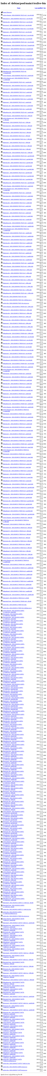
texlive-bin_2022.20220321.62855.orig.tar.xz (15, 1067)
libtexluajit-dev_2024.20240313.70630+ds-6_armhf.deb (18, 377)
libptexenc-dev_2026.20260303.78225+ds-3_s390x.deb (18, 286)
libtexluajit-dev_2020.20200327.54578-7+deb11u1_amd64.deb (13, 1030)
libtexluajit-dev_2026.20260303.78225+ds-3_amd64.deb (18, 236)
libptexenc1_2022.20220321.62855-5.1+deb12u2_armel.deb (12, 634)
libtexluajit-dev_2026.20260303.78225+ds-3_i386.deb (17, 126)
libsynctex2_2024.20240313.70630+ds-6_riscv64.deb (17, 347)
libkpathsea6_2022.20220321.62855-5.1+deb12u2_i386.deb (13, 805)
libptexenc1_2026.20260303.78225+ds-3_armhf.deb (17, 213)
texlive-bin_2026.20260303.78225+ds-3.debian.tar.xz (17, 300)
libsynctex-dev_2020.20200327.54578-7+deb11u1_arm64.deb (13, 932)
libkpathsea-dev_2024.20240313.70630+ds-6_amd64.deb (18, 594)
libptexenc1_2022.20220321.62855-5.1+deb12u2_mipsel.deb (12, 731)
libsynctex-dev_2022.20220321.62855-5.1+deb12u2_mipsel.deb (13, 728)
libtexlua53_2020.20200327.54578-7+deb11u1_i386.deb (18, 959)
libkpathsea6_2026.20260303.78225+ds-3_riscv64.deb (17, 38)
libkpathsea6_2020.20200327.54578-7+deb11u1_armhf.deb (13, 1016)
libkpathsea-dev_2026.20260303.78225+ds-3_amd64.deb (18, 263)
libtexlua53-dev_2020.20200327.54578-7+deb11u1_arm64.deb (13, 926)
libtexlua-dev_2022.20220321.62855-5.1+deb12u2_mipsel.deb (13, 721)
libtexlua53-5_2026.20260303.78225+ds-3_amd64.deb (17, 239)
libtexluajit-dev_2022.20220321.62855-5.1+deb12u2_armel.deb (13, 618)
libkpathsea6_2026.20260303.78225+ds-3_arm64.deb (17, 109)
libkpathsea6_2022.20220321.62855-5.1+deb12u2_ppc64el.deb (13, 835)
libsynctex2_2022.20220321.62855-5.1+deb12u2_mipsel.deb (12, 725)
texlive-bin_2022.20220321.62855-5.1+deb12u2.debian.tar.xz (12, 912)
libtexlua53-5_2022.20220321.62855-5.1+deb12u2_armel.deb (13, 621)
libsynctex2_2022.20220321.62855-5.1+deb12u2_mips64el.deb (12, 695)
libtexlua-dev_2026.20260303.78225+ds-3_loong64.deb (18, 52)
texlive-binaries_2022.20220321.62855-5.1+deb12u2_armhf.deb (13, 648)
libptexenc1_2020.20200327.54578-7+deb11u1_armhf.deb (18, 1010)
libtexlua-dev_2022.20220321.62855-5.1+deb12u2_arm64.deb (13, 849)
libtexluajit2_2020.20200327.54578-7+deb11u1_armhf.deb (13, 989)
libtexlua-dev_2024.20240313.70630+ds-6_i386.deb (17, 534)
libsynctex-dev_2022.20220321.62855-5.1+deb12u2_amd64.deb (13, 765)
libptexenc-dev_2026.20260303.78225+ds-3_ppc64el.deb (18, 176)
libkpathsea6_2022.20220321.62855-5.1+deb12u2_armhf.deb (13, 678)
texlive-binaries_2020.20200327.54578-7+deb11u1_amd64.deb (13, 1023)
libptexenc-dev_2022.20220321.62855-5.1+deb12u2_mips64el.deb (13, 705)
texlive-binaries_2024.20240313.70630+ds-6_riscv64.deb (18, 336)
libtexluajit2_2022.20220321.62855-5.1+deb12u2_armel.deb (13, 614)
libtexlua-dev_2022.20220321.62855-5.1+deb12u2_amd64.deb (13, 758)
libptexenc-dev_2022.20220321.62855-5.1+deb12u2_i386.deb (13, 802)
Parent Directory (7, 12)
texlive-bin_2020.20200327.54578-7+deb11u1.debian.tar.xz (12, 1060)
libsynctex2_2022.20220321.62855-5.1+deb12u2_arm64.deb (12, 852)
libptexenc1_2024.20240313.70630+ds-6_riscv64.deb (17, 353)
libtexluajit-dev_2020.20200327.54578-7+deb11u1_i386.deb (13, 956)
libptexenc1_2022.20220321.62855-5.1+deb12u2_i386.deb (12, 798)
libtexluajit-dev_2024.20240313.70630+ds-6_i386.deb (17, 527)
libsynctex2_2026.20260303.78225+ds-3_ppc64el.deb (17, 166)
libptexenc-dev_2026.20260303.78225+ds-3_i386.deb (17, 146)
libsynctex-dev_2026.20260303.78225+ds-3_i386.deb (17, 139)
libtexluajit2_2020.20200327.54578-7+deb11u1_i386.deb (18, 953)
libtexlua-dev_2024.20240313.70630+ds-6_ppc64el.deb (18, 494)
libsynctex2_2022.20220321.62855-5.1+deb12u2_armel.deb (12, 628)
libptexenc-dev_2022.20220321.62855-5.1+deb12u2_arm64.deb (13, 862)
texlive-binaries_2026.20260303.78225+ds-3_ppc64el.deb (18, 156)
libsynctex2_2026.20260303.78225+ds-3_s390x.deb (17, 276)
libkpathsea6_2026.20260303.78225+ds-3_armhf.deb (17, 219)
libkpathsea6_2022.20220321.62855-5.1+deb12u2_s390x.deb (13, 896)
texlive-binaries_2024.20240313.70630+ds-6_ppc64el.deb (18, 487)
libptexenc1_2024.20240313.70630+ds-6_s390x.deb (17, 323)
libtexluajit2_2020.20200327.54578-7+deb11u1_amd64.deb (13, 1026)
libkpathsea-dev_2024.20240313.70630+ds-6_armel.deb (18, 484)
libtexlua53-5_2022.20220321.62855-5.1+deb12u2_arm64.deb (13, 845)
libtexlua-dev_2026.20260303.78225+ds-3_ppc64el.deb (18, 162)
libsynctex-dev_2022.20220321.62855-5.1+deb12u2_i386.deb (13, 795)
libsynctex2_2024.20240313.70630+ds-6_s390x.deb (17, 316)
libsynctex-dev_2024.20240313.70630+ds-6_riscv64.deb (18, 350)
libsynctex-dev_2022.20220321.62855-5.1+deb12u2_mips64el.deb (13, 698)
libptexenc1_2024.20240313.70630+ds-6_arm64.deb (17, 434)
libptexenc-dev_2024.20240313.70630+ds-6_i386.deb (17, 547)
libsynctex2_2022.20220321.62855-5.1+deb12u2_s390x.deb (12, 882)
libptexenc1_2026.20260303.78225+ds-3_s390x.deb (17, 283)
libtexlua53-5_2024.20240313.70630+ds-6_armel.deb (17, 460)
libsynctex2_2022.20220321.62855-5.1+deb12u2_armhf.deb (12, 664)
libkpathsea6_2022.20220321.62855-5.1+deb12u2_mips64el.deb (13, 708)
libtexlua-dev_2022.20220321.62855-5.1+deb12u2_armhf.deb (13, 661)
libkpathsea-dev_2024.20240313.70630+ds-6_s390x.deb (18, 333)
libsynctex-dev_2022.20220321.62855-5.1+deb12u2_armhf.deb (13, 668)
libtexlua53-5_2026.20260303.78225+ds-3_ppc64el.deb (18, 159)
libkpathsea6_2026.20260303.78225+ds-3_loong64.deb (18, 69)
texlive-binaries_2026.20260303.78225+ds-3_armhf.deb (18, 186)
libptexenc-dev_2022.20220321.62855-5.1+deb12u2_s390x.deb (13, 892)
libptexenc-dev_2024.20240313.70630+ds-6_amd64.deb (18, 588)
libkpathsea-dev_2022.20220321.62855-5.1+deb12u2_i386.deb (14, 809)
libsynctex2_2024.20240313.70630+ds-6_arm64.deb (17, 427)
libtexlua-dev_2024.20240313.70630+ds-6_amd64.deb (17, 574)
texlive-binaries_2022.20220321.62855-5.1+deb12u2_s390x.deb (13, 872)
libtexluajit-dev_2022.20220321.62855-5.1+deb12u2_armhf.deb (13, 654)
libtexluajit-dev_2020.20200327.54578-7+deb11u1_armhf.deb (13, 993)
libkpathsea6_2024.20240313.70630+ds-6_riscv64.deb (17, 360)
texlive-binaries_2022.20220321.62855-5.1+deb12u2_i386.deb (13, 782)
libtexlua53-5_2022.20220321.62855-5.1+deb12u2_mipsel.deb (13, 718)
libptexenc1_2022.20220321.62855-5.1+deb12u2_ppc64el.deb (12, 829)
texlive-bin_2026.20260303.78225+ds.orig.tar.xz (16, 303)
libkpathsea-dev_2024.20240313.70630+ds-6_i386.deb (17, 554)
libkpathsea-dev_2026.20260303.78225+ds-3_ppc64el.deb (18, 182)
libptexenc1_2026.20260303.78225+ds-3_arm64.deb (17, 102)
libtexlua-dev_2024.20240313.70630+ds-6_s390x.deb (17, 313)
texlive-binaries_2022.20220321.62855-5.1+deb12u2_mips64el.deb (13, 685)
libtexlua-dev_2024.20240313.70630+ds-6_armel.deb (17, 464)
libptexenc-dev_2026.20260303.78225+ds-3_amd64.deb (18, 256)
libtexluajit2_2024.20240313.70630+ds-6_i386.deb (16, 524)
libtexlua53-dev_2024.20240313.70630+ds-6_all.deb (17, 601)
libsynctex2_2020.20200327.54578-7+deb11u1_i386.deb (18, 966)
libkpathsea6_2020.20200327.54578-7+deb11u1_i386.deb (18, 979)
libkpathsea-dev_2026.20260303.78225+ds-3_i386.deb (17, 152)
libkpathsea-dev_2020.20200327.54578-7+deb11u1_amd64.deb (14, 1056)
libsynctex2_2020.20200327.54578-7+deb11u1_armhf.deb (18, 1003)
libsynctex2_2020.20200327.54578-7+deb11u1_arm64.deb (12, 929)
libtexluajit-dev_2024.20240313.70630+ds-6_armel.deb (18, 457)
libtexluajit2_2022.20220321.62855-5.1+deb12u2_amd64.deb (13, 748)
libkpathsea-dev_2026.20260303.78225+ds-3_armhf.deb (18, 223)
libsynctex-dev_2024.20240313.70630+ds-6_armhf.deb (18, 390)
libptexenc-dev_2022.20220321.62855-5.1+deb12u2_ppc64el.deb (13, 832)
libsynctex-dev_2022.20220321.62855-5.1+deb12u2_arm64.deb (13, 855)
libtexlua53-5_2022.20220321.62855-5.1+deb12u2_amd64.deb (13, 755)
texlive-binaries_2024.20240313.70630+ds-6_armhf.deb (18, 367)
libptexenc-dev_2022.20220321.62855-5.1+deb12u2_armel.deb (13, 638)
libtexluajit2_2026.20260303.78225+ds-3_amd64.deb (17, 233)
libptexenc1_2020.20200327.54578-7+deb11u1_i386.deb (18, 973)
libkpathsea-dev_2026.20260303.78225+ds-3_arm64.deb (18, 112)
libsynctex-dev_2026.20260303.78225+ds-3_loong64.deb (18, 59)
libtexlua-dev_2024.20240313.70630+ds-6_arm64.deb (17, 424)
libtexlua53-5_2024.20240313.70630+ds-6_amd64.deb (17, 571)
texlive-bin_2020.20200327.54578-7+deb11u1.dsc (16, 1063)
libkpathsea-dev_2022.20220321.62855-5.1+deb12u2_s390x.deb (14, 899)
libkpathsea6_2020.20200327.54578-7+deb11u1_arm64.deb (13, 942)
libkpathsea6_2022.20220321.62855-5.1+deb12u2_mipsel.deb (13, 738)
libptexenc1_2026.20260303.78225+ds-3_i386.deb (16, 142)
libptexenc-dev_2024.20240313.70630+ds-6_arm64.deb (18, 437)
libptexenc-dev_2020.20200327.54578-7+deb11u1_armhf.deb (13, 1013)
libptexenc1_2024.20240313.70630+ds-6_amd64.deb (17, 584)
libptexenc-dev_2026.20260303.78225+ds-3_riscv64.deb (18, 35)
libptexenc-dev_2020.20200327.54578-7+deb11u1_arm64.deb (13, 939)
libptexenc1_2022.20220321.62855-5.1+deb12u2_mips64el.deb (12, 701)
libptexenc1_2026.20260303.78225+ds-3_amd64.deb (17, 253)
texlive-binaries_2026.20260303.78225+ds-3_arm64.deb (18, 75)
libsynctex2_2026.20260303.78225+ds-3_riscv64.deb (17, 25)
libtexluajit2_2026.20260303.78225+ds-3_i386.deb (16, 122)
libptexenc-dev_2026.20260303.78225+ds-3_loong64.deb (18, 65)
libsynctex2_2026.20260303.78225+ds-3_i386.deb (16, 136)
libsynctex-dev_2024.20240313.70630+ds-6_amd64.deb (18, 581)
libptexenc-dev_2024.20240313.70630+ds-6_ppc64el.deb (18, 507)
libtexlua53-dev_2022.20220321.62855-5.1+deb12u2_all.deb (13, 906)
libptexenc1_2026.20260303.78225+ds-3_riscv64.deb (17, 32)
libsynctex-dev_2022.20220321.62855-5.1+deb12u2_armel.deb (13, 631)
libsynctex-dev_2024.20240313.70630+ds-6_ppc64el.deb (18, 501)
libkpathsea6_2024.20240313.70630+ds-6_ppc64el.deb (18, 511)
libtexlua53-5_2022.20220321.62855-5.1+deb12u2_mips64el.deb (13, 688)
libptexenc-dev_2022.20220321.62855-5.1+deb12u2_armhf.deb (13, 675)
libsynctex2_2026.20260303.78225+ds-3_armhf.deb (17, 206)
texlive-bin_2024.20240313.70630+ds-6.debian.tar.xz (17, 608)
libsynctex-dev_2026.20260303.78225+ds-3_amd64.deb (18, 249)
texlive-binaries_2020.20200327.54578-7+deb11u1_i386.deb (13, 949)
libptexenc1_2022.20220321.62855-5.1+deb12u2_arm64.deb (12, 859)
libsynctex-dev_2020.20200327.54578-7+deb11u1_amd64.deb (13, 1043)
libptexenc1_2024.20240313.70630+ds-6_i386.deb (16, 544)
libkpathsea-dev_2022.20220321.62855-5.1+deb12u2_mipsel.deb (14, 742)
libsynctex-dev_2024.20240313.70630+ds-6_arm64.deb (18, 430)
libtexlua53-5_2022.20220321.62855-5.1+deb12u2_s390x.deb (13, 875)
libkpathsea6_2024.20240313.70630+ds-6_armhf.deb (17, 400)
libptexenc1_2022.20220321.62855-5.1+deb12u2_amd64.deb (12, 768)
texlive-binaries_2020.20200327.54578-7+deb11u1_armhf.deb (13, 986)
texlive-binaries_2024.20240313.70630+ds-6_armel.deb (18, 447)
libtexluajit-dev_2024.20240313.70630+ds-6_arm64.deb (18, 417)
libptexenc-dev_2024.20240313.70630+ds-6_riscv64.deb (18, 357)
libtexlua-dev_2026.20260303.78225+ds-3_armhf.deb (17, 203)
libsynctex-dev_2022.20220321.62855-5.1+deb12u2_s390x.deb (13, 886)
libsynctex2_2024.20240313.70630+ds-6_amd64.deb (17, 578)
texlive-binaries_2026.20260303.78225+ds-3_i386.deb (17, 115)
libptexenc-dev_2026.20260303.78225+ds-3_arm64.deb (18, 105)
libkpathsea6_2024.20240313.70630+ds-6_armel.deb (17, 480)
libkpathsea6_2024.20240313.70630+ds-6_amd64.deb (17, 591)
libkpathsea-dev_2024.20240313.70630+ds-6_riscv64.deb (18, 363)
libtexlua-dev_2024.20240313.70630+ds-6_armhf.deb (17, 383)
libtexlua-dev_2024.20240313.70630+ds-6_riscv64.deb (18, 343)
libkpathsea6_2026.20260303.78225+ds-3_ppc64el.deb (18, 179)
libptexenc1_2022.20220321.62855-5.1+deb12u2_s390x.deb (12, 889)
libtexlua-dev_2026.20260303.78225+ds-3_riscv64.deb (18, 22)
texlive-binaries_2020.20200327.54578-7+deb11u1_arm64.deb (13, 919)
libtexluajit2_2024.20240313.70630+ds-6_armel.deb (17, 454)
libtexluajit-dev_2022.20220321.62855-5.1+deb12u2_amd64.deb (13, 752)
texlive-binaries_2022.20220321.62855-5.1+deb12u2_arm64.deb (13, 842)
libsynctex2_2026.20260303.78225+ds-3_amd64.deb (17, 246)
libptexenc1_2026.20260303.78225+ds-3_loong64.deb (17, 62)
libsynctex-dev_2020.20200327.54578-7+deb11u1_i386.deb (13, 969)
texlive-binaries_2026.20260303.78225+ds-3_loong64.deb (18, 45)
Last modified (39, 8)
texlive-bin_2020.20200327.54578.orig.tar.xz (15, 1070)
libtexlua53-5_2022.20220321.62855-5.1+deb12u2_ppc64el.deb (13, 815)
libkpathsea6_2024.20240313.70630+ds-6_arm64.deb (17, 440)
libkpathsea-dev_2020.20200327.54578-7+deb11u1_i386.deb (14, 983)
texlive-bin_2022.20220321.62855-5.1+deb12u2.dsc (17, 909)
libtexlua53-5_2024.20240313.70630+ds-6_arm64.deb (17, 420)
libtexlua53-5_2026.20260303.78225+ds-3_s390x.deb (17, 270)
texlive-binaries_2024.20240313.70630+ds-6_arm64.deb (18, 407)
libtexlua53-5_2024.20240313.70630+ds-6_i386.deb (17, 531)
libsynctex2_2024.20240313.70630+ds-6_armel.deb (17, 467)
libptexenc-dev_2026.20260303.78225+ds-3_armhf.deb (18, 216)
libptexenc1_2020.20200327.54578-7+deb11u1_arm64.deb (12, 936)
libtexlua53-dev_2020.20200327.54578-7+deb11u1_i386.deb (13, 963)
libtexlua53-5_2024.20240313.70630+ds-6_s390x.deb (17, 310)
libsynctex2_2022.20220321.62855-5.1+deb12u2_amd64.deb (12, 762)
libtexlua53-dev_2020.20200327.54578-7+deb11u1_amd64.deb (13, 1036)
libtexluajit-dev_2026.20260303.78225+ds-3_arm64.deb (18, 85)
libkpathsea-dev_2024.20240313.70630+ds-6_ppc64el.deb (18, 514)
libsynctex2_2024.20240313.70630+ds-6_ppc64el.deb (17, 497)
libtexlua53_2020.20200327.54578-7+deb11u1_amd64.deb (12, 1033)
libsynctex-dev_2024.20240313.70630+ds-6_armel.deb (17, 470)
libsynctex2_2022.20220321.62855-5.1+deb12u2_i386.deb (12, 792)
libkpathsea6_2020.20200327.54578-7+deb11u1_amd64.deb (13, 1053)
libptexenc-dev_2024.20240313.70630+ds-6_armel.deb (18, 477)
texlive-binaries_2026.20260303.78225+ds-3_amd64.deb (18, 226)
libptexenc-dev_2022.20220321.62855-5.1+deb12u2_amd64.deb (13, 772)
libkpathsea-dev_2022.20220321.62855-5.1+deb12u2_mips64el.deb (14, 711)
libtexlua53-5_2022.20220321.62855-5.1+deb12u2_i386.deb (13, 785)
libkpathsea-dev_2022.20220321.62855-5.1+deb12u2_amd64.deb (14, 778)
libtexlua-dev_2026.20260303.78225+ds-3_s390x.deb (17, 273)
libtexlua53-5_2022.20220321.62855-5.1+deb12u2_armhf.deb (13, 658)
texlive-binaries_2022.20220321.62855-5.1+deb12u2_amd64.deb (13, 745)
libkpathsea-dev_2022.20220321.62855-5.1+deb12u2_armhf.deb (14, 681)
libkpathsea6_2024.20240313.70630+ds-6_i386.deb (17, 551)
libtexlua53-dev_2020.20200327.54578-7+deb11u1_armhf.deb (13, 999)
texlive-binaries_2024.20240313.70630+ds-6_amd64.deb (18, 558)
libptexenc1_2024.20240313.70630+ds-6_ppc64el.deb (17, 504)
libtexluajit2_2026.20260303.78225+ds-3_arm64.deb (17, 82)
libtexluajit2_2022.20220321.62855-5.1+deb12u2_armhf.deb (13, 651)
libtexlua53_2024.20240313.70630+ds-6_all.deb (16, 598)
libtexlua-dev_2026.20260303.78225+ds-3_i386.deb (17, 132)
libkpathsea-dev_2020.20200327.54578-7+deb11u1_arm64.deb (14, 946)
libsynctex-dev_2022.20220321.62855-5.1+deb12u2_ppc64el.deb (13, 825)
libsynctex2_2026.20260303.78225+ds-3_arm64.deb (17, 95)
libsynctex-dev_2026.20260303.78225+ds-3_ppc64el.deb (18, 169)
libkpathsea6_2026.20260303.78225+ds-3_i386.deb (17, 149)
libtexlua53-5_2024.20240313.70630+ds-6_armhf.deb (17, 380)
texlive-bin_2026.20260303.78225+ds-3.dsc (15, 296)
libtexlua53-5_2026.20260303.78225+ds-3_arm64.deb (17, 89)
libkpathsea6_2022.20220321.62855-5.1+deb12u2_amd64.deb (13, 775)
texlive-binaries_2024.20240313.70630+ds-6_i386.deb (17, 517)
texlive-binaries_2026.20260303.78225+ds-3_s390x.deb (18, 266)
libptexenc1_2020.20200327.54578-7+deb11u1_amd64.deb (12, 1046)
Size (44, 8)
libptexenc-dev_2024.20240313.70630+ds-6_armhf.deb (18, 397)
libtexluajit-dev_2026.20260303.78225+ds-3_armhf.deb (18, 196)
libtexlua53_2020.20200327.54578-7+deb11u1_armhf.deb (18, 996)
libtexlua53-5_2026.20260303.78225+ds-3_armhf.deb (17, 199)
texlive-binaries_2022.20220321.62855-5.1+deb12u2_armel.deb (13, 611)
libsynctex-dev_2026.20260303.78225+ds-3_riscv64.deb (18, 28)
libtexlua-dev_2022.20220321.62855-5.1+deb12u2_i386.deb (13, 788)
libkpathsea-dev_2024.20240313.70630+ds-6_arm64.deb (18, 444)
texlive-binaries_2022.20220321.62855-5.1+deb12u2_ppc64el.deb (13, 812)
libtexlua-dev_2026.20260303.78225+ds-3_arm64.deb (17, 92)
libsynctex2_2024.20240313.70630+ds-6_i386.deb (16, 537)
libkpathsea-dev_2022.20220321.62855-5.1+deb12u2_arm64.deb (14, 869)
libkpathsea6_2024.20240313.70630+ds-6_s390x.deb (17, 330)
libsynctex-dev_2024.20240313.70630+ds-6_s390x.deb (18, 320)
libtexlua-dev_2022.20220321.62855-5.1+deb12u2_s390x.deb (13, 879)
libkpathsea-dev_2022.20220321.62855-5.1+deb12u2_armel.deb (14, 644)
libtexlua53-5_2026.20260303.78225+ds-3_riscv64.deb (18, 18)
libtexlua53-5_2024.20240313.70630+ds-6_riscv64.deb (18, 340)
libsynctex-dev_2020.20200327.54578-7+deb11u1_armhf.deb (13, 1006)
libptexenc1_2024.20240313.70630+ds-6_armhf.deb (17, 393)
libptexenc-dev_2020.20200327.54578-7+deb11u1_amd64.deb (13, 1050)
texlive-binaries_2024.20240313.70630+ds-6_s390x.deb (18, 306)
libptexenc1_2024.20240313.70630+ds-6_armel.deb (17, 474)
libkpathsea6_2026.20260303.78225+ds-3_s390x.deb (17, 290)
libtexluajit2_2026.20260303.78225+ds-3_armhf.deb (17, 192)
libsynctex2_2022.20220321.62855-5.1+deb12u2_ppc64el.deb (12, 822)
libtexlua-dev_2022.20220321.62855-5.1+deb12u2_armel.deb (13, 624)
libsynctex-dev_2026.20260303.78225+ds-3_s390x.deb (18, 280)
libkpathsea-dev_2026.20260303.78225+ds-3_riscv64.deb (18, 42)
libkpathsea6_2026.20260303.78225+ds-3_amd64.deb (17, 259)
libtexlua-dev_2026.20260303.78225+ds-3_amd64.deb (17, 243)
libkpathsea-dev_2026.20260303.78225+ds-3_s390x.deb (18, 293)
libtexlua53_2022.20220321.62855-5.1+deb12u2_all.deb (18, 902)
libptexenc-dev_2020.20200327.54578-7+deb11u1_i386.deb (13, 976)
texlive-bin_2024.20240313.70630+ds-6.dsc (15, 604)
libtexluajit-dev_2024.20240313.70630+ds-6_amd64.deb (18, 568)
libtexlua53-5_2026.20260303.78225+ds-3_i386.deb (17, 129)
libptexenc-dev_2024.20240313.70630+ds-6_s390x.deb (18, 326)
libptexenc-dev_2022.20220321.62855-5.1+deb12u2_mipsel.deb (13, 735)
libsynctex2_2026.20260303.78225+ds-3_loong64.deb (17, 55)
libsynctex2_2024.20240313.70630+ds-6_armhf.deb (17, 387)
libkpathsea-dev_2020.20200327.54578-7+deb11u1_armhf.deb (14, 1019)
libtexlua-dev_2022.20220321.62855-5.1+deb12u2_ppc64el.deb (13, 819)
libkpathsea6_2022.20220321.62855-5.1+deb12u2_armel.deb (13, 641)
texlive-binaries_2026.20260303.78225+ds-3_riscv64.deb (18, 15)
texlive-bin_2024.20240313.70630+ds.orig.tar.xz (16, 916)
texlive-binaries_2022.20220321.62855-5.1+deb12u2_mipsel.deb (13, 715)
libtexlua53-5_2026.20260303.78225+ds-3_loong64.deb (18, 48)
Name (18, 8)
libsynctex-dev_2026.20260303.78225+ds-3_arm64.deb (18, 99)
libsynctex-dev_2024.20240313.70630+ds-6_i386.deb (17, 541)
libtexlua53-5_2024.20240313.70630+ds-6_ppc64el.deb (18, 491)
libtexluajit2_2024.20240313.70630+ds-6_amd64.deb (17, 564)
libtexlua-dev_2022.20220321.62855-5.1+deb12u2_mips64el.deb (13, 691)
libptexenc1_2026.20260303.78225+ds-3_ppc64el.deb (17, 172)
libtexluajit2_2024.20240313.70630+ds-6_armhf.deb (17, 373)
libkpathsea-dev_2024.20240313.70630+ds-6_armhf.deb (18, 403)
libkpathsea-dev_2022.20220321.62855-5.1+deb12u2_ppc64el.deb (14, 839)
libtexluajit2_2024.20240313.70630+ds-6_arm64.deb (17, 414)
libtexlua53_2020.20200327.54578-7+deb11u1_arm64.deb (18, 923)
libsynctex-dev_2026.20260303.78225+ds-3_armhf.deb (18, 209)
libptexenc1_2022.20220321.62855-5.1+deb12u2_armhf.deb (12, 671)
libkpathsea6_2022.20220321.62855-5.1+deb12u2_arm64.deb (13, 865)
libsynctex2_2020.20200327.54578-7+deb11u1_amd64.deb (12, 1040)
